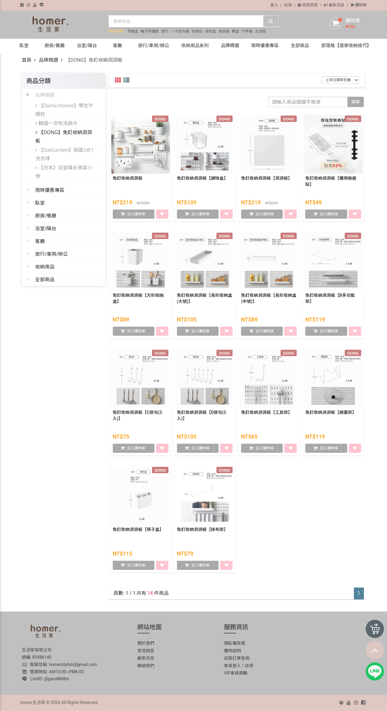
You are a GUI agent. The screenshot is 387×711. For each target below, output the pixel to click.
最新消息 (334, 5)
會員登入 (232, 665)
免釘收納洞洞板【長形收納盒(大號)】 (204, 299)
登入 (274, 5)
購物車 (358, 5)
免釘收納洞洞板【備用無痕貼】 (330, 182)
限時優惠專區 (49, 190)
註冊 (288, 5)
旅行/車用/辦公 (51, 254)
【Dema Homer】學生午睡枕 (64, 109)
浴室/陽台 (46, 228)
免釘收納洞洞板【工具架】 (266, 413)
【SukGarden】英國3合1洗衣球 (65, 154)
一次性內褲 (180, 31)
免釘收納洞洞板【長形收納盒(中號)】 (268, 299)
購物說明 (232, 650)
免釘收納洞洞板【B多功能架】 (330, 299)
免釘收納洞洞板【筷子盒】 (138, 530)
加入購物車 (136, 215)
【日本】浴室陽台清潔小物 (64, 171)
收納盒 (210, 31)
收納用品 (45, 266)
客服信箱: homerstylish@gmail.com (59, 664)
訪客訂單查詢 (237, 658)
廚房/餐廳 (46, 215)
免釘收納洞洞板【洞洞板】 (266, 179)
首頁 (27, 60)
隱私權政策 (234, 643)
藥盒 (235, 31)
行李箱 (246, 31)
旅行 (164, 31)
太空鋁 (260, 31)
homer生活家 (32, 702)
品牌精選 (48, 60)
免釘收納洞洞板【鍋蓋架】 (330, 413)
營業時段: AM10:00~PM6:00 (53, 671)
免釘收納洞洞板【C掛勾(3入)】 (137, 416)
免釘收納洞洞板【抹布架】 (202, 530)
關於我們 (145, 643)
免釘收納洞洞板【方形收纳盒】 (138, 299)
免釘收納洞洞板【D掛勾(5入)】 (201, 416)
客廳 (40, 241)
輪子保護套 (149, 31)
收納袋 (223, 31)
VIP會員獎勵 (236, 673)
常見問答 (308, 5)
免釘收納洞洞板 (128, 179)
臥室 (40, 202)
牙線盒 (132, 31)
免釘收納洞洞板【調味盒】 (202, 179)
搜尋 (355, 101)
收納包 (197, 31)
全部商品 (45, 279)
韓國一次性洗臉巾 (57, 123)
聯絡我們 (145, 665)
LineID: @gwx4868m (45, 678)
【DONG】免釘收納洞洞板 (64, 136)
